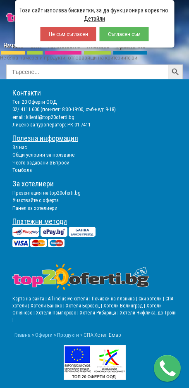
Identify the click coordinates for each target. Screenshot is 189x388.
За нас (19, 147)
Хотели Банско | (48, 306)
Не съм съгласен (68, 34)
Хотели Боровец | (84, 306)
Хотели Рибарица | (100, 313)
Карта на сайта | (30, 299)
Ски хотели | (152, 299)
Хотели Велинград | (124, 306)
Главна (22, 334)
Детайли (94, 18)
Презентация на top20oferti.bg (46, 193)
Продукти (68, 334)
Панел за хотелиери (34, 208)
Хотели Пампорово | (58, 313)
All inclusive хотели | (70, 299)
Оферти (44, 334)
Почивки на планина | (115, 299)
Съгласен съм (124, 34)
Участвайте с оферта (35, 200)
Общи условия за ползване (43, 155)
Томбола (22, 170)
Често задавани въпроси (40, 162)
